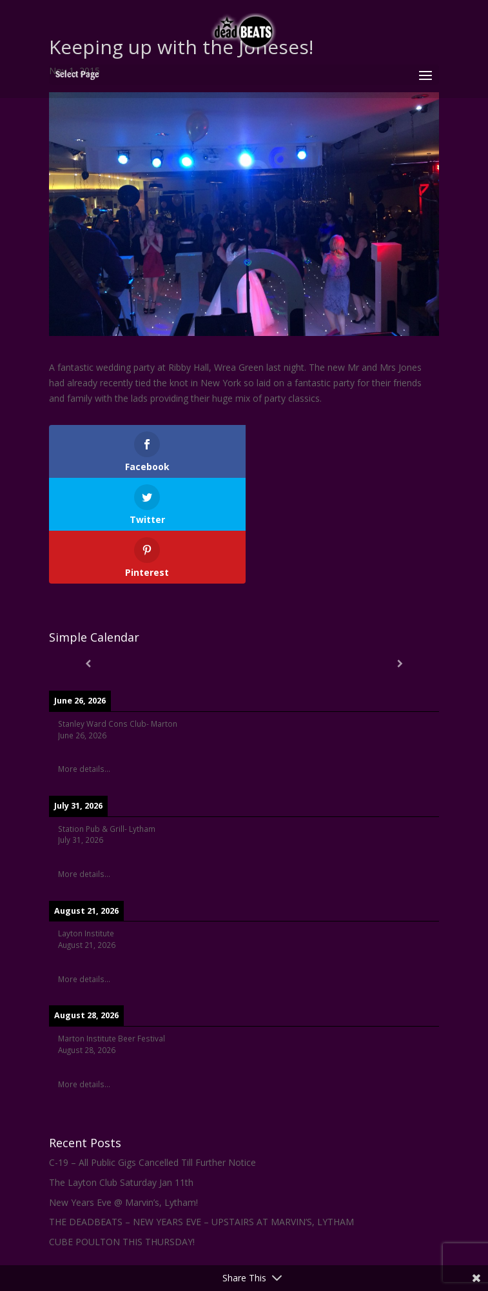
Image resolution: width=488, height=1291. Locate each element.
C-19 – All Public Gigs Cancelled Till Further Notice (152, 1109)
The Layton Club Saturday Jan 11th (121, 1129)
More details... (84, 716)
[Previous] (88, 610)
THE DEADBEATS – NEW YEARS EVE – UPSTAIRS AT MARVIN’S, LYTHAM (201, 1169)
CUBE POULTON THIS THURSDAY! (122, 1189)
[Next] (400, 610)
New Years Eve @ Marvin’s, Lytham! (123, 1149)
